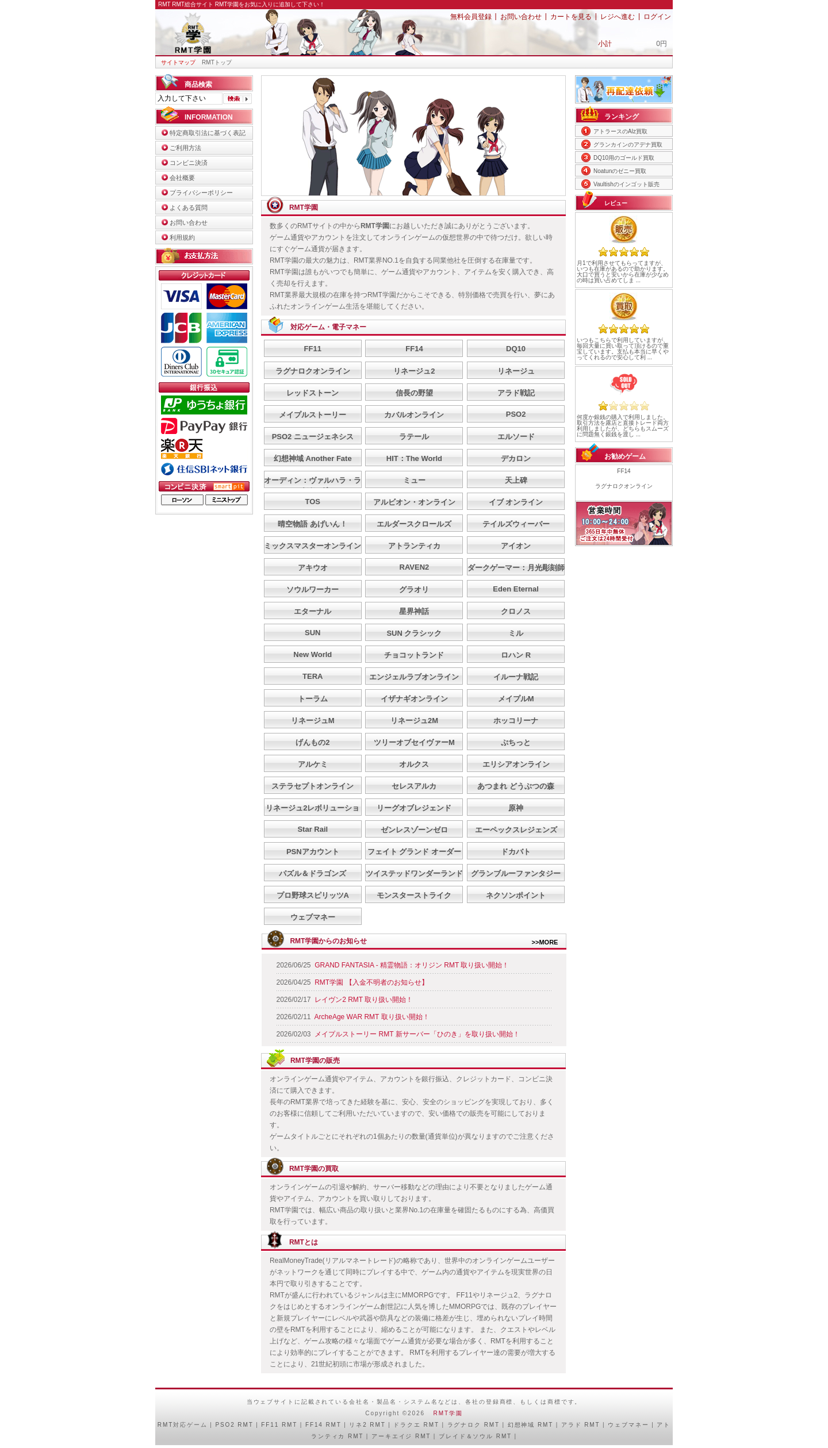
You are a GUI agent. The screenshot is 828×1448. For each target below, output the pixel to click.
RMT (165, 1425)
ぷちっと (516, 742)
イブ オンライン (516, 502)
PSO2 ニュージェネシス (313, 436)
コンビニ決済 (189, 162)
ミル (515, 633)
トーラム (313, 698)
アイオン (516, 545)
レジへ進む (617, 17)
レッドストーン (312, 393)
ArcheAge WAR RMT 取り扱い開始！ (372, 1017)
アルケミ (313, 764)
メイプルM (516, 698)
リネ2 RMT (367, 1425)
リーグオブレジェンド (414, 808)
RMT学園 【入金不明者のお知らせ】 (371, 982)
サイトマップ (178, 62)
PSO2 (516, 414)
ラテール (414, 436)
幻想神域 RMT (530, 1425)
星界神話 (414, 611)
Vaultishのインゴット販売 (626, 184)
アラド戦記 (516, 393)
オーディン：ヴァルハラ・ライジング (312, 485)
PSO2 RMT (234, 1425)
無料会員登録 (471, 17)
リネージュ (516, 371)
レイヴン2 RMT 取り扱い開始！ (364, 1000)
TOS (313, 501)
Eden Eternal (515, 589)
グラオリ (414, 589)
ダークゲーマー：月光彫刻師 (516, 567)
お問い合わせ (521, 17)
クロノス (516, 611)
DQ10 (516, 348)
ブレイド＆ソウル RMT (475, 1436)
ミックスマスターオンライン (312, 545)
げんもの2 (312, 742)
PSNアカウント (312, 851)
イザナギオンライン (414, 698)
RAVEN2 (415, 567)
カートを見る (571, 17)
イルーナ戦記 (515, 677)
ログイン (657, 17)
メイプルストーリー (312, 414)
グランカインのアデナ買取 (627, 144)
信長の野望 (414, 393)
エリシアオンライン (516, 764)
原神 (515, 808)
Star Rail (312, 829)
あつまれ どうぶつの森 (515, 786)
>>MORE (545, 942)
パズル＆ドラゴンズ (312, 873)
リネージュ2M (414, 720)
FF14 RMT (323, 1425)
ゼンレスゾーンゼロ (414, 829)
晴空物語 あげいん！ (312, 524)
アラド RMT (580, 1425)
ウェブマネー (312, 917)
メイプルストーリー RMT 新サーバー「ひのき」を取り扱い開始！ (417, 1034)
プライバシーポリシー (201, 192)
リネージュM (313, 720)
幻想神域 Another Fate (313, 458)
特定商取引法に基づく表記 (208, 132)
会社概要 (182, 177)
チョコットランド (414, 655)
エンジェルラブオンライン (414, 677)
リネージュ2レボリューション (312, 813)
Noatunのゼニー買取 (619, 171)
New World (312, 654)
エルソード (516, 436)
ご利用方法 (185, 147)
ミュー (414, 480)
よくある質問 (189, 207)
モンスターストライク (414, 895)
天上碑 (516, 480)
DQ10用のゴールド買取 (623, 158)
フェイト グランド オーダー (414, 851)
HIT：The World (414, 458)
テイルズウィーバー (516, 524)
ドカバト (516, 851)
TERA (312, 676)
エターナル (312, 611)
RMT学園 (448, 1413)
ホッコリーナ (515, 720)
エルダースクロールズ (414, 524)
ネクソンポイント (516, 895)
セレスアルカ (414, 786)
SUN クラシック (414, 633)
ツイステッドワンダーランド (414, 873)
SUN (312, 632)
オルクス (414, 764)
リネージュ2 (414, 371)
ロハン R (516, 655)
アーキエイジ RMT (401, 1436)
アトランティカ (414, 545)
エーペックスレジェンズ (516, 829)
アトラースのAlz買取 (620, 131)
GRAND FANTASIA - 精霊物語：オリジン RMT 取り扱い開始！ (412, 965)
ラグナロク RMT (473, 1425)
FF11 (312, 348)
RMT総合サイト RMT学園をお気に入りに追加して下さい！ (248, 4)
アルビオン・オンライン (414, 502)
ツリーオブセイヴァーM (414, 742)
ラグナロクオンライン (312, 371)
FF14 (414, 348)
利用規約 (182, 237)
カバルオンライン (414, 414)
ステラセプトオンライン (312, 786)
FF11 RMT (279, 1425)
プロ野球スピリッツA (313, 895)
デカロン (516, 458)
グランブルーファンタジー (516, 873)
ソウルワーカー (312, 589)
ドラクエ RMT (416, 1425)
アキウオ (313, 567)
